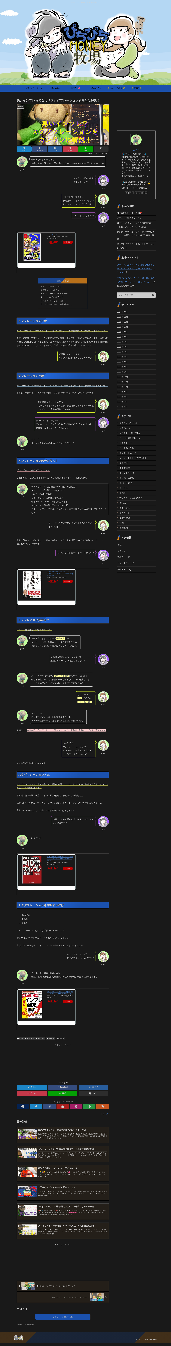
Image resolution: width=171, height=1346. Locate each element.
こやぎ (136, 150)
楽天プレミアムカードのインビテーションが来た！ (135, 246)
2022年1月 (122, 372)
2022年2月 (122, 367)
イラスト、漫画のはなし (130, 433)
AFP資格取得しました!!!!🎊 (129, 213)
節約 (121, 523)
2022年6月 (122, 347)
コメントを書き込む (62, 1320)
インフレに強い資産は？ (53, 298)
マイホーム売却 (126, 478)
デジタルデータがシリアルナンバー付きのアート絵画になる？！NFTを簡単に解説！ (135, 235)
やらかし (123, 488)
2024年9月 (122, 312)
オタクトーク (125, 443)
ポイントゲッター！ (128, 473)
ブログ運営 (124, 468)
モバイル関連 (125, 483)
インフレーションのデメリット (56, 294)
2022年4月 (122, 357)
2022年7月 (122, 342)
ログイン (121, 551)
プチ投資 (123, 463)
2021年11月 (122, 382)
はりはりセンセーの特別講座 (132, 458)
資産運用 (50, 1039)
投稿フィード (123, 557)
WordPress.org (124, 569)
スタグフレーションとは (53, 301)
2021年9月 (122, 392)
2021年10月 (122, 387)
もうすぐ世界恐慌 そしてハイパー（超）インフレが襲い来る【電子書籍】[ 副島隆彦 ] (60, 574)
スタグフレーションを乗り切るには (58, 305)
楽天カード (124, 513)
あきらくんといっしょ (129, 423)
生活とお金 (40, 1039)
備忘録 (20, 1039)
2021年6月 (122, 406)
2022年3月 (122, 362)
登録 (119, 545)
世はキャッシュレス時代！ (131, 498)
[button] (153, 295)
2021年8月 (122, 397)
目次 (59, 280)
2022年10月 (122, 327)
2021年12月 (122, 377)
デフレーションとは (51, 290)
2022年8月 (122, 337)
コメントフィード (125, 563)
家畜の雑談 (29, 1039)
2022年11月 (122, 322)
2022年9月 (122, 332)
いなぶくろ (124, 428)
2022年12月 (122, 317)
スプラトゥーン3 (52, 234)
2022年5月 (122, 352)
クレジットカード (127, 453)
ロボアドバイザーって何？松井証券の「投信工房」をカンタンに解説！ (134, 225)
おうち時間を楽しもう (129, 438)
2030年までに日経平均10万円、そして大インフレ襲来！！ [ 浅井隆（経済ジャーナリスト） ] (60, 860)
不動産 (122, 493)
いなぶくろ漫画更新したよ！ (130, 218)
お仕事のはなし (126, 448)
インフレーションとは (52, 287)
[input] (136, 295)
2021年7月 (122, 402)
